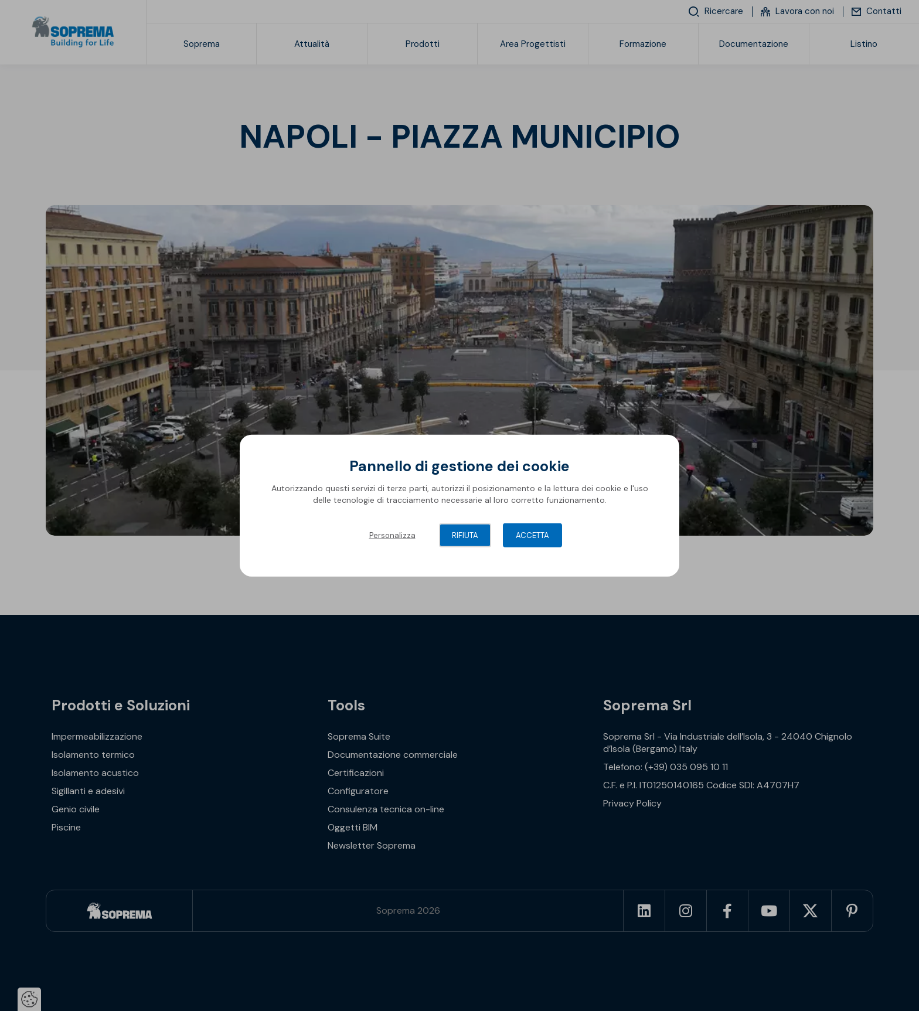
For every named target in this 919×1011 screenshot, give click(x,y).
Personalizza (392, 535)
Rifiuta (465, 535)
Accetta (532, 535)
